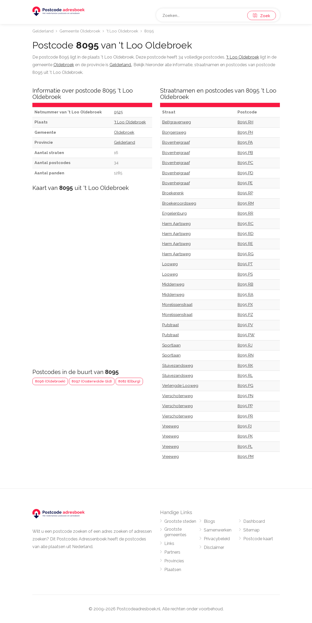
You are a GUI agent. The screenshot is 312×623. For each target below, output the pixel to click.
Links (169, 543)
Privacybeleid (217, 538)
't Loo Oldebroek (122, 31)
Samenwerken (217, 530)
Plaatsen (172, 569)
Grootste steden (180, 521)
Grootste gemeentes (175, 532)
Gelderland (42, 31)
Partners (172, 552)
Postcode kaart (258, 538)
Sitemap (251, 530)
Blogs (209, 521)
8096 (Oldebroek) (50, 381)
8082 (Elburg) (129, 381)
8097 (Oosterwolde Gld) (92, 381)
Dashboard (254, 521)
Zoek (261, 15)
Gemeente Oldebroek (80, 31)
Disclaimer (214, 547)
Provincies (174, 560)
